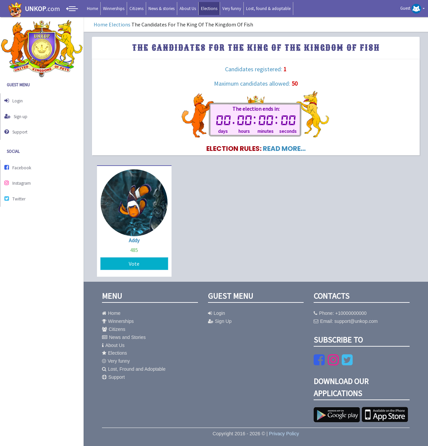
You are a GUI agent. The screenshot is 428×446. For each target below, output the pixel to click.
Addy (134, 240)
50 (295, 83)
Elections (209, 8)
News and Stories (124, 337)
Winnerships (113, 8)
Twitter (17, 189)
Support (18, 127)
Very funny (231, 8)
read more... (284, 148)
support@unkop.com (356, 321)
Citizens (136, 8)
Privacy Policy (284, 433)
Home (92, 8)
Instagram (20, 175)
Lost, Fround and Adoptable (134, 369)
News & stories (161, 8)
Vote (134, 263)
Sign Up (220, 321)
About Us (188, 8)
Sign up (18, 113)
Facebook (20, 162)
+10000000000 (351, 313)
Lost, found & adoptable (268, 8)
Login (16, 100)
